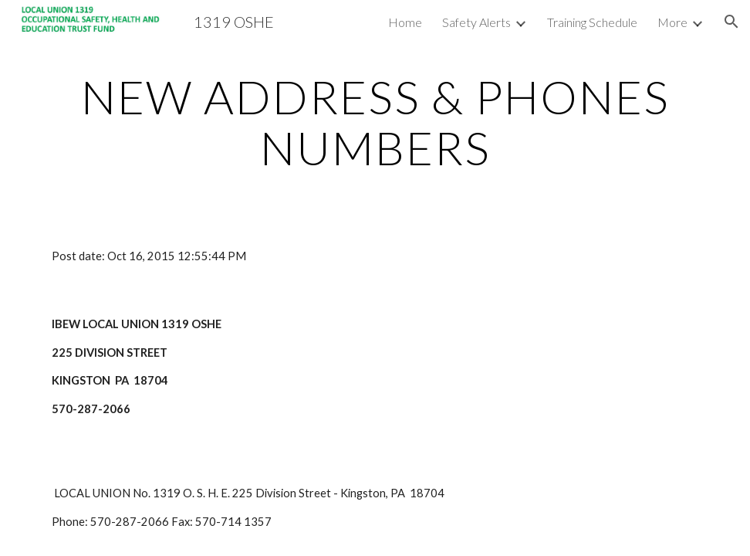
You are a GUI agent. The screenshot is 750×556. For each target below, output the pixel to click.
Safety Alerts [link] (476, 22)
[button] (731, 21)
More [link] (672, 22)
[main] (375, 122)
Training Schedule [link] (592, 22)
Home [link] (405, 22)
